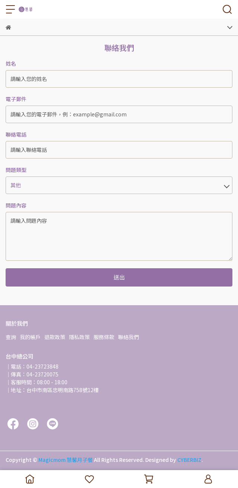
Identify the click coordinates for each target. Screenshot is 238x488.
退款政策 (54, 337)
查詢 (11, 337)
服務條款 (103, 337)
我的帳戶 (30, 337)
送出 (119, 277)
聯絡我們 (128, 337)
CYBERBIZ (189, 459)
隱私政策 (79, 337)
